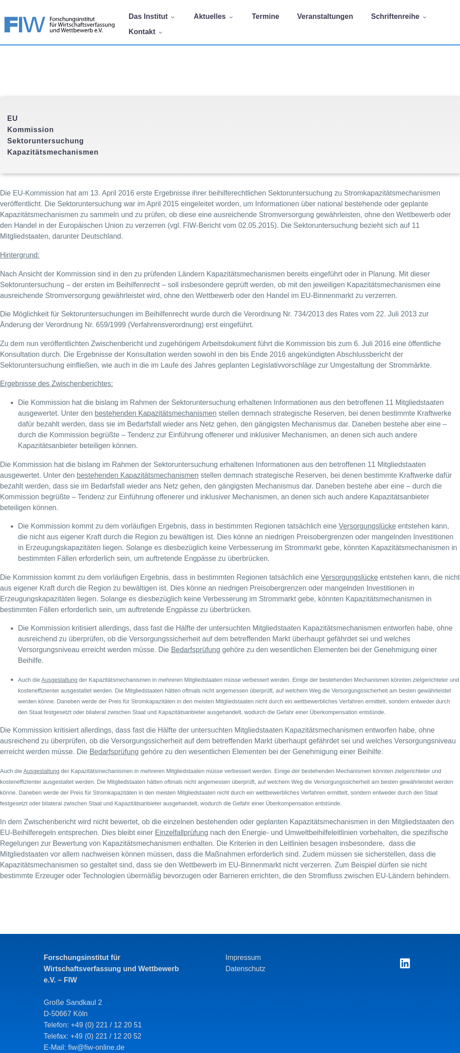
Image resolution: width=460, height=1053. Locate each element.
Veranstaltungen (325, 16)
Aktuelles (214, 16)
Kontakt (146, 32)
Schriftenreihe (399, 16)
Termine (265, 16)
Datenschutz (245, 969)
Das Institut (152, 16)
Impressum (243, 957)
